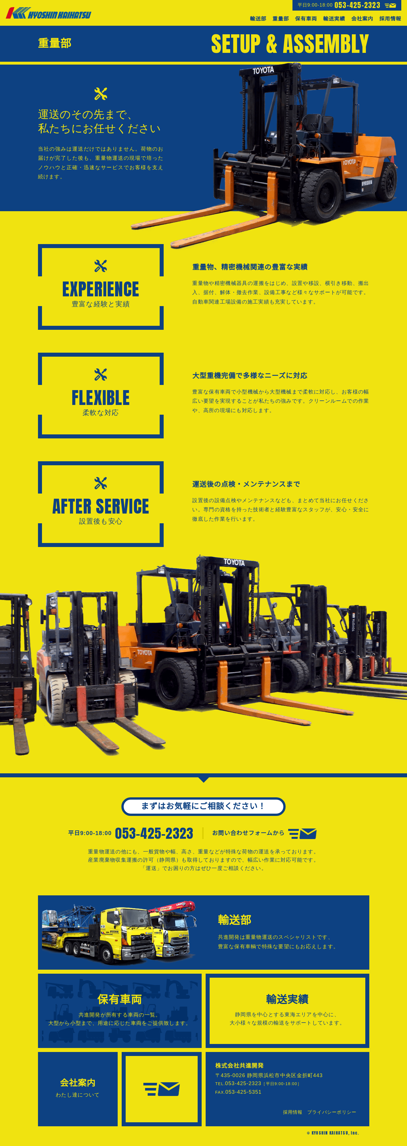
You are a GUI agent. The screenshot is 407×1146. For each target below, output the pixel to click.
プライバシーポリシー (332, 1112)
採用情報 (293, 1112)
